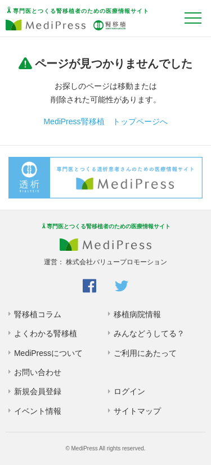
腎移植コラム (37, 314)
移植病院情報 (137, 314)
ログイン (129, 391)
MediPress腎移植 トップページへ (105, 121)
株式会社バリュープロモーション (116, 262)
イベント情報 (37, 411)
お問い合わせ (37, 372)
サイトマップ (137, 411)
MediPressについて (48, 353)
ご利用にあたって (145, 353)
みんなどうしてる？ (149, 333)
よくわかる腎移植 (45, 333)
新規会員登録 (37, 391)
